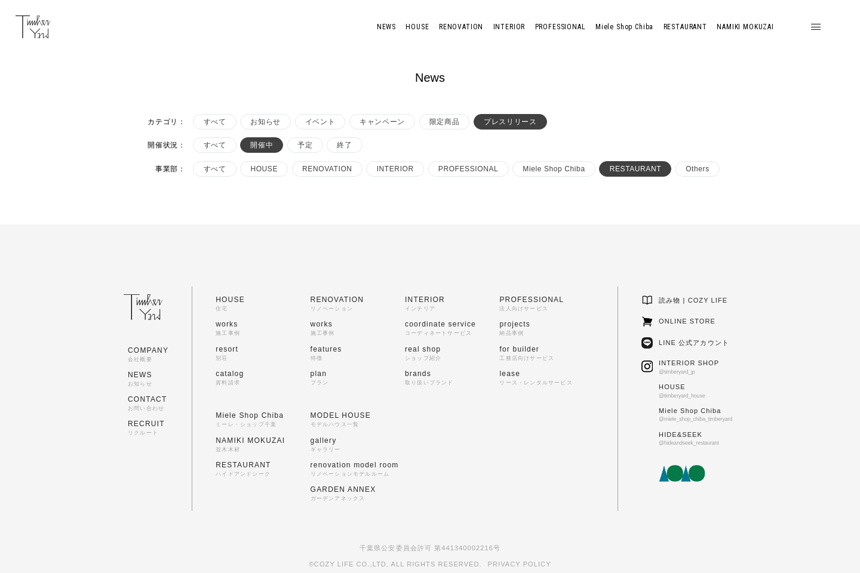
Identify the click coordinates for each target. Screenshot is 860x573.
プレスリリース (510, 122)
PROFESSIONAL (468, 169)
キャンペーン (382, 122)
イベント (320, 122)
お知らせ (265, 122)
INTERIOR (395, 169)
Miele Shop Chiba (554, 169)
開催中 (261, 145)
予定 (304, 145)
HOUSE (264, 169)
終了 (344, 145)
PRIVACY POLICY (519, 564)
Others (698, 169)
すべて (215, 122)
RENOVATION (327, 169)
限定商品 (444, 122)
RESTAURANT (635, 169)
